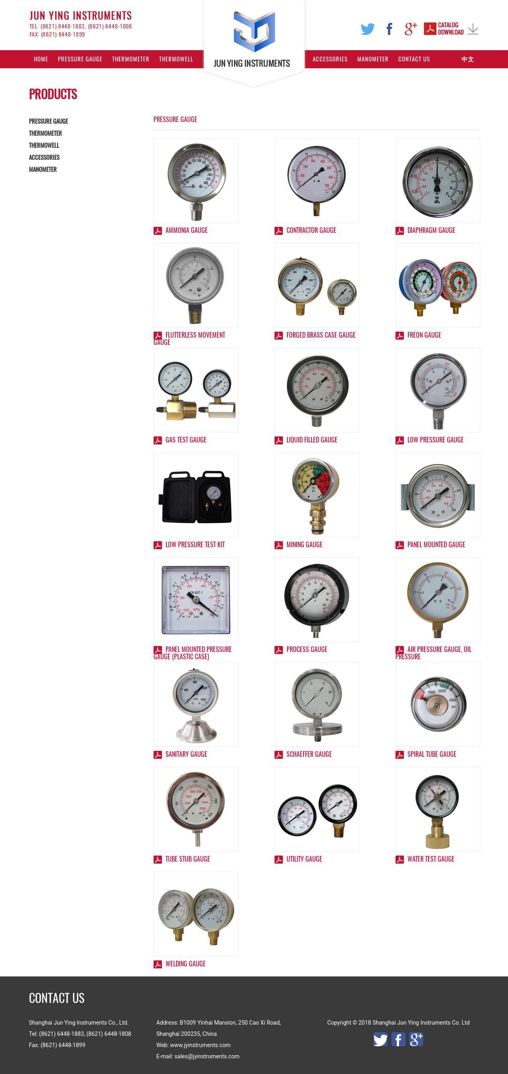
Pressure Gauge (80, 59)
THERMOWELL (44, 145)
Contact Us (414, 59)
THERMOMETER (45, 133)
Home (41, 59)
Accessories (330, 59)
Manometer (373, 59)
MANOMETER (43, 169)
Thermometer (131, 59)
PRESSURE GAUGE (48, 121)
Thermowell (176, 59)
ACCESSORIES (44, 157)
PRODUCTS (53, 94)
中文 (467, 59)
